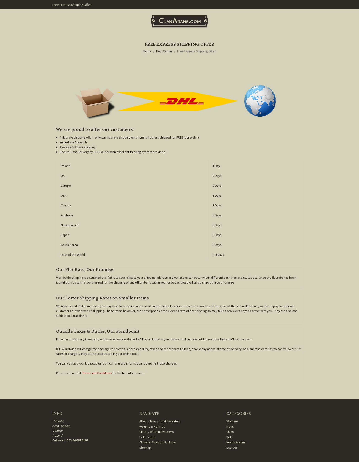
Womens (232, 421)
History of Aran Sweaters (156, 432)
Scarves (232, 447)
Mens (230, 426)
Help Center (164, 51)
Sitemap (145, 447)
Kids (229, 437)
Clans (230, 432)
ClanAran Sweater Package (157, 442)
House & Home (236, 442)
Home (147, 51)
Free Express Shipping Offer (196, 51)
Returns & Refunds (152, 426)
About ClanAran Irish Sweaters (160, 421)
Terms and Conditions (97, 373)
